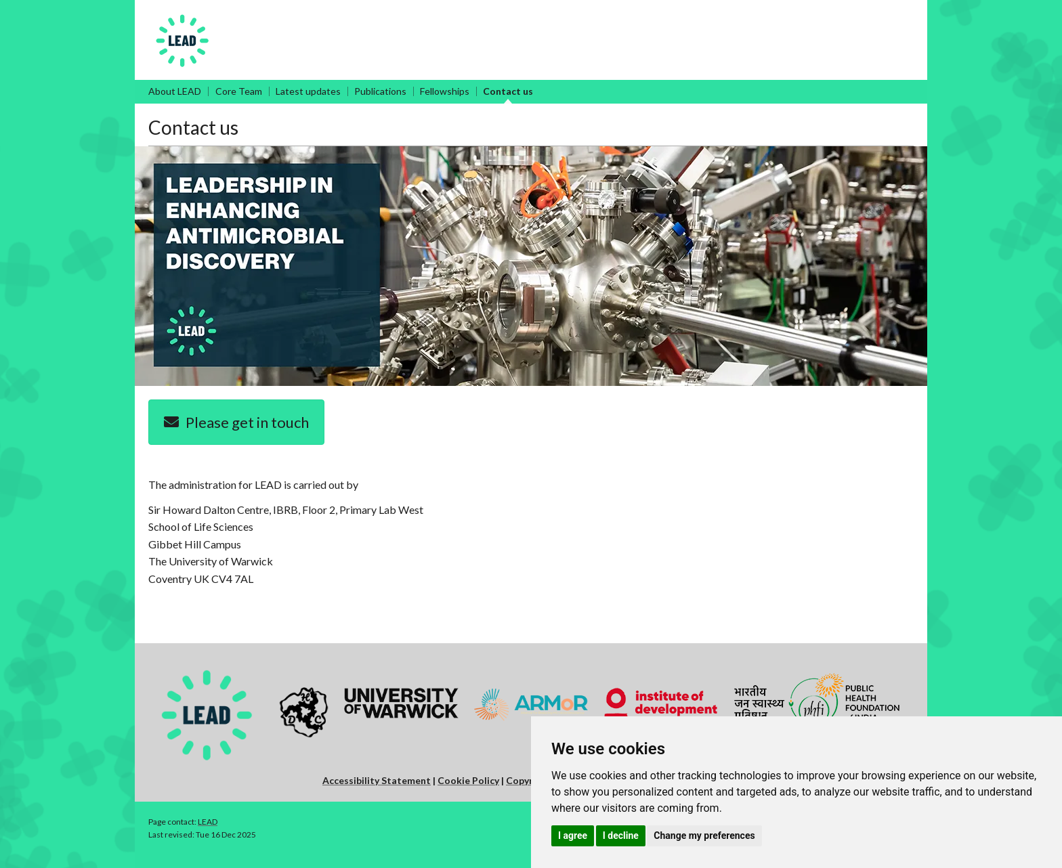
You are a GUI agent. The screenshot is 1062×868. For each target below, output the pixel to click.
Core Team (238, 91)
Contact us (508, 91)
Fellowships (444, 91)
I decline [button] (621, 835)
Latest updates (308, 91)
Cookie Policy (468, 780)
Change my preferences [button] (704, 835)
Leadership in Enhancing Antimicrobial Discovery (367, 18)
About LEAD (174, 91)
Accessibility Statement (376, 780)
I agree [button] (572, 835)
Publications (380, 91)
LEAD (207, 822)
